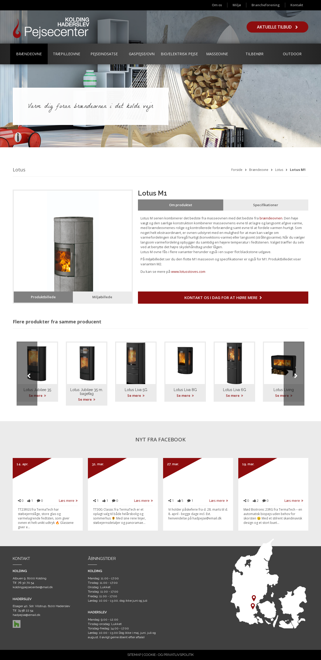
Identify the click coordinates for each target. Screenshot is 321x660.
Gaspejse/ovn (142, 53)
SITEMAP (134, 655)
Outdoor (292, 53)
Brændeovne (29, 53)
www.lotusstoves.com (188, 271)
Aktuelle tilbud (277, 27)
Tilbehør (254, 53)
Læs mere (68, 500)
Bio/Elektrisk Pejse (179, 53)
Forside (236, 170)
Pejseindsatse (104, 53)
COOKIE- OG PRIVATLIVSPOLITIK (169, 655)
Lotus (279, 170)
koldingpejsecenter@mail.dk (33, 587)
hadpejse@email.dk (26, 615)
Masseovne (217, 53)
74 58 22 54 (25, 610)
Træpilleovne (66, 53)
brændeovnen (271, 218)
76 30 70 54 (26, 583)
